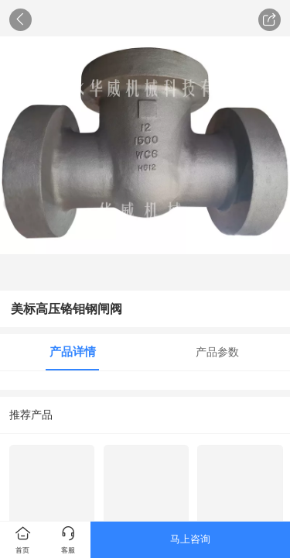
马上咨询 (190, 539)
